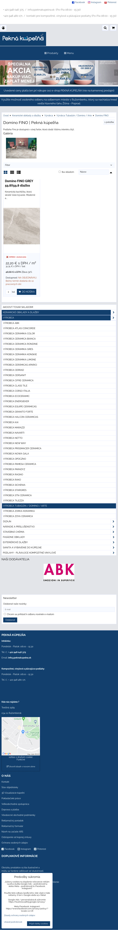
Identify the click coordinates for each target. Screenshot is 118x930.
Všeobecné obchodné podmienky (18, 815)
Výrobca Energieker (16, 401)
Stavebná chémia (59, 531)
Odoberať (10, 620)
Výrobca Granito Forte (18, 411)
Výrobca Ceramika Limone (19, 359)
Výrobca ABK (11, 323)
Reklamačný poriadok (12, 820)
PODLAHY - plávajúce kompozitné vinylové (59, 552)
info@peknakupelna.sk (19, 657)
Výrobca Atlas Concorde (19, 328)
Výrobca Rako (12, 479)
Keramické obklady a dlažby (59, 312)
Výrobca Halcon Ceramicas (20, 417)
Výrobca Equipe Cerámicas (20, 406)
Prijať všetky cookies (38, 923)
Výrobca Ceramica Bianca (19, 338)
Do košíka (26, 291)
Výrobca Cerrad (13, 370)
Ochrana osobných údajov (15, 842)
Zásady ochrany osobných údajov (19, 915)
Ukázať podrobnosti (13, 922)
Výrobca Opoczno (14, 458)
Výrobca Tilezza (13, 500)
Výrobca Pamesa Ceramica (19, 464)
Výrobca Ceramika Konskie (20, 354)
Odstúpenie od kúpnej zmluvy (16, 837)
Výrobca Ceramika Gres (18, 349)
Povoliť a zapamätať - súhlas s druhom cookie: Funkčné (21, 757)
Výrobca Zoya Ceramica (18, 516)
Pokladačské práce (11, 798)
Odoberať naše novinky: (15, 604)
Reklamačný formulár (12, 826)
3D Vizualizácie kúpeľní (13, 793)
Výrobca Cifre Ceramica (18, 380)
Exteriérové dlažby (59, 542)
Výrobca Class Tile (15, 385)
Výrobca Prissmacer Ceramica (22, 448)
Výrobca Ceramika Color (19, 333)
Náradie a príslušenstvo (59, 526)
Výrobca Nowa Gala (16, 453)
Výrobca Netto (12, 438)
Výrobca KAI (10, 422)
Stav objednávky (10, 787)
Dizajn (59, 521)
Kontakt (5, 782)
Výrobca (59, 317)
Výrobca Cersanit (14, 375)
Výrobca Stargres (14, 490)
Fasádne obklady (59, 537)
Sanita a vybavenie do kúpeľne (59, 547)
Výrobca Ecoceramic (16, 396)
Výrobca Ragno (13, 474)
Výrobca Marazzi (14, 427)
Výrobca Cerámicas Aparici (20, 364)
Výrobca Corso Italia (16, 391)
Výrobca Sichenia (14, 485)
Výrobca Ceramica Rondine (20, 344)
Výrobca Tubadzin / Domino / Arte (25, 505)
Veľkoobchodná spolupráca (15, 804)
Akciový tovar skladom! (18, 307)
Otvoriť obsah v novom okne (20, 766)
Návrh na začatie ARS (12, 831)
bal (10, 292)
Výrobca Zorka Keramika (19, 511)
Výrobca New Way (14, 443)
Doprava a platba (10, 809)
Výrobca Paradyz (14, 469)
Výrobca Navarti (13, 432)
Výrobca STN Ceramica (17, 495)
